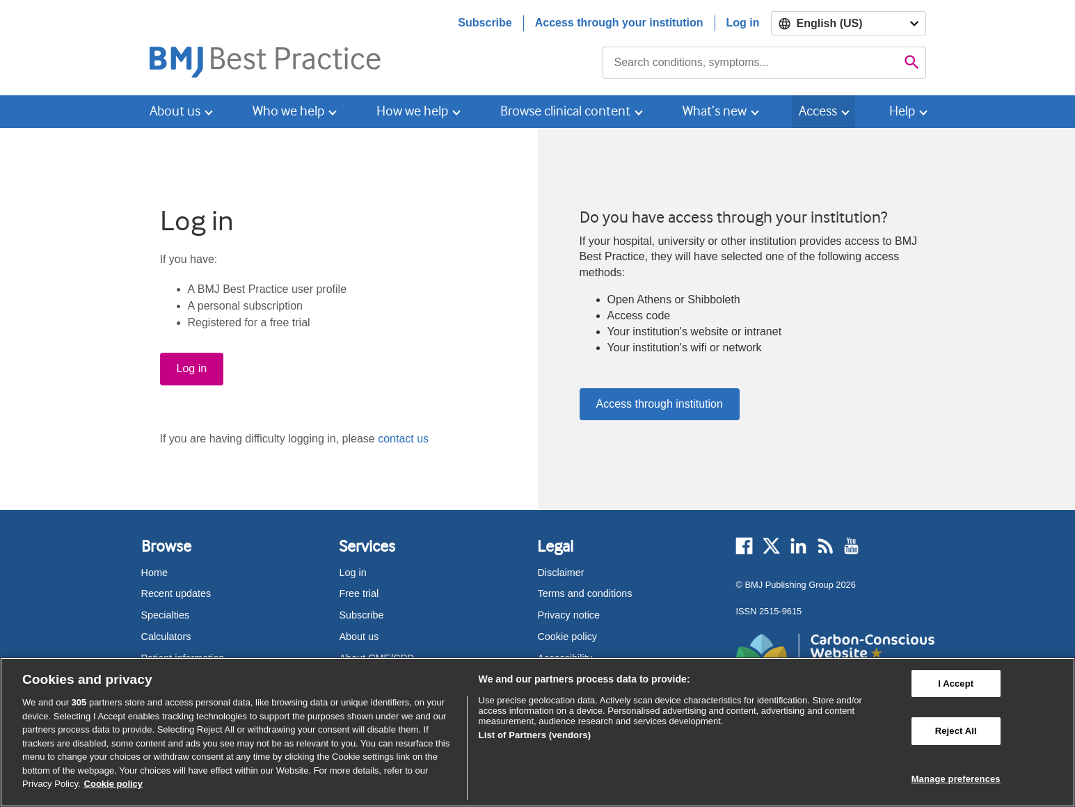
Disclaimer (560, 572)
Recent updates (176, 593)
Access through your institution (619, 23)
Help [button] (902, 111)
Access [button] (818, 111)
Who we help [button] (288, 111)
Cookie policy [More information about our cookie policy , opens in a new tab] (113, 783)
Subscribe (484, 23)
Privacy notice (568, 615)
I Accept (955, 683)
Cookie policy (567, 636)
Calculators (166, 636)
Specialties (165, 615)
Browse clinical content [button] (565, 111)
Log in (743, 23)
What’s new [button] (715, 111)
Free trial (359, 593)
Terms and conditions (584, 593)
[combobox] (750, 63)
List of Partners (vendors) (535, 735)
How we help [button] (412, 111)
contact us (403, 439)
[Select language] (848, 23)
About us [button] (175, 111)
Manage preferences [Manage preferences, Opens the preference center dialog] (956, 779)
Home (154, 572)
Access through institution (659, 404)
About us (359, 636)
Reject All (956, 731)
